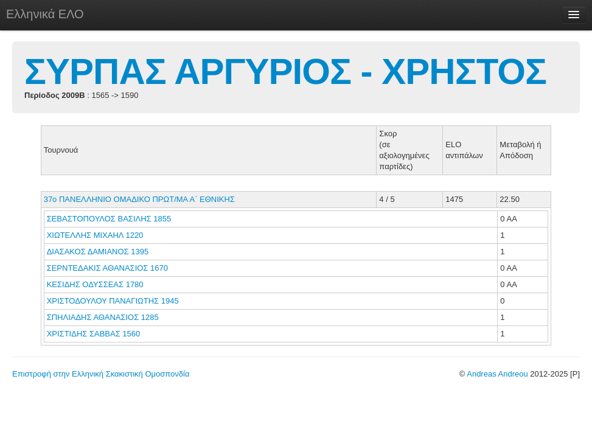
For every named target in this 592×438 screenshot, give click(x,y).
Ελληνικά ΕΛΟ (45, 14)
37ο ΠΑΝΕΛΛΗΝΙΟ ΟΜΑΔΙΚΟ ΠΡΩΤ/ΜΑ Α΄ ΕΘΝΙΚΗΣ (139, 199)
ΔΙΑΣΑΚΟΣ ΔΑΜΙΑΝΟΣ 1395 (98, 251)
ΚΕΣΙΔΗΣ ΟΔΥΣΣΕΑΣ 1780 (95, 284)
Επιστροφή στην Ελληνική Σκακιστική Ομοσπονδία (100, 373)
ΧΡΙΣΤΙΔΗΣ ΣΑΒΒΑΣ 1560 (94, 333)
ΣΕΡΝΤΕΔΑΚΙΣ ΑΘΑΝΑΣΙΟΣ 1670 (107, 268)
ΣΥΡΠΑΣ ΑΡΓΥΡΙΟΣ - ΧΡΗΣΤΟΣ (285, 71)
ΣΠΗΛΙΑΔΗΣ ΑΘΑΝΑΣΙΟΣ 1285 (103, 317)
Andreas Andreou (497, 373)
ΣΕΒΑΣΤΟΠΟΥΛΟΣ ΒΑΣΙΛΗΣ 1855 (109, 218)
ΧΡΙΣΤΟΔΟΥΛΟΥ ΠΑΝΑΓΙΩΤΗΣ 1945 (113, 300)
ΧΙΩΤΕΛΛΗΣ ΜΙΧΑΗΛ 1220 (95, 235)
